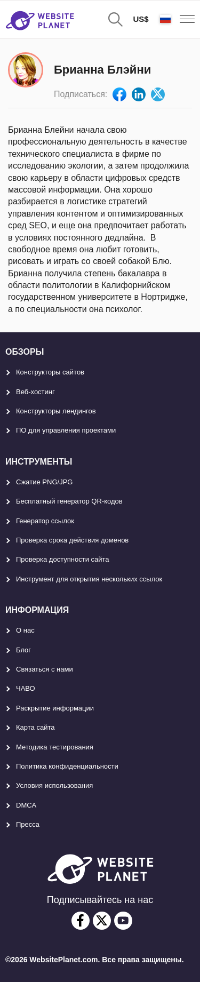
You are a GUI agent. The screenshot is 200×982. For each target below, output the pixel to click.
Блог (23, 650)
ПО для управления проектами (66, 430)
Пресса (27, 824)
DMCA (26, 805)
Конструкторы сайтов (50, 372)
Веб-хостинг (35, 392)
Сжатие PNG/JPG (44, 482)
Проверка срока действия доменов (72, 540)
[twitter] (102, 921)
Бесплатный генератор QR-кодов (69, 501)
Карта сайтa (35, 727)
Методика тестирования (54, 747)
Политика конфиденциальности (67, 766)
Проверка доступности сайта (62, 559)
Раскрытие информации (55, 708)
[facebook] (80, 921)
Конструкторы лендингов (56, 411)
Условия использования (54, 785)
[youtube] (123, 921)
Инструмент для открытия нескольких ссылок (89, 579)
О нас (25, 630)
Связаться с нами (44, 669)
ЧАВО (25, 688)
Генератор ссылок (45, 521)
